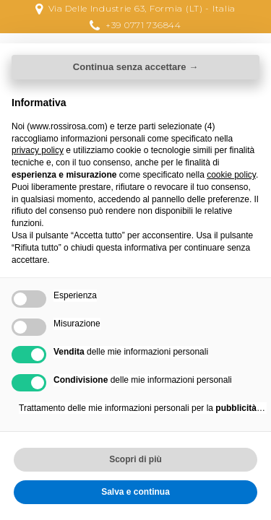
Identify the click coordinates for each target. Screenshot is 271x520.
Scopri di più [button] (135, 459)
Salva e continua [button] (135, 492)
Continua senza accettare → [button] (135, 66)
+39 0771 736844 (143, 25)
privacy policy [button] (38, 150)
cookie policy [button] (231, 175)
